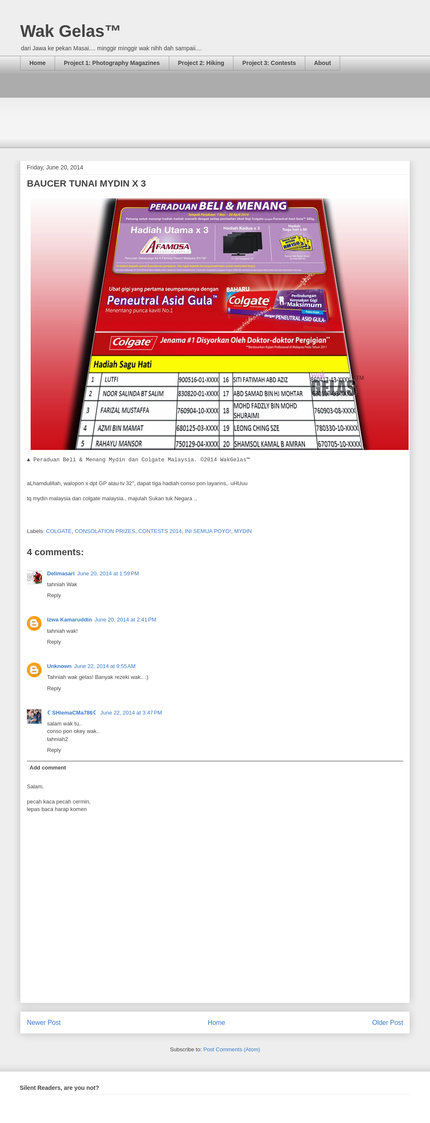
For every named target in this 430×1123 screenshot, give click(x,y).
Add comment (48, 767)
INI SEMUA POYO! (208, 531)
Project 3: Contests (269, 63)
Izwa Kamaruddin (69, 619)
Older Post (387, 1022)
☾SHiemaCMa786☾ (72, 713)
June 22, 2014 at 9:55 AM (105, 666)
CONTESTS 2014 (159, 531)
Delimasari (61, 573)
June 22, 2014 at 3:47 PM (131, 713)
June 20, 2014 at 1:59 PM (108, 573)
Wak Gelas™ (70, 31)
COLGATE (59, 531)
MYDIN (243, 531)
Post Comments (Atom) (231, 1049)
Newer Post (44, 1022)
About (322, 63)
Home (37, 63)
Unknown (59, 666)
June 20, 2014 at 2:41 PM (125, 619)
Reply (54, 595)
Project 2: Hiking (201, 63)
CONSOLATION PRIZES (105, 531)
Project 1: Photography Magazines (112, 63)
